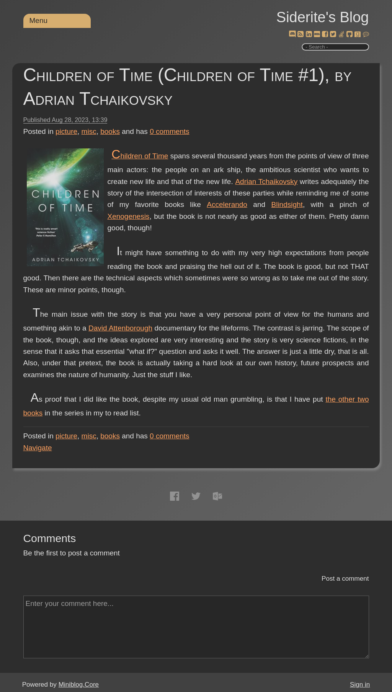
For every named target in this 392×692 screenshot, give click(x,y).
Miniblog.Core (79, 684)
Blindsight (287, 204)
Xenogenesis (129, 216)
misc (89, 131)
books (110, 131)
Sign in (360, 684)
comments (169, 131)
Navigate (37, 448)
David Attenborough (120, 328)
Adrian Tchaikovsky (266, 181)
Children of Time (139, 156)
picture (66, 131)
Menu (38, 20)
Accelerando (227, 204)
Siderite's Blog (322, 17)
